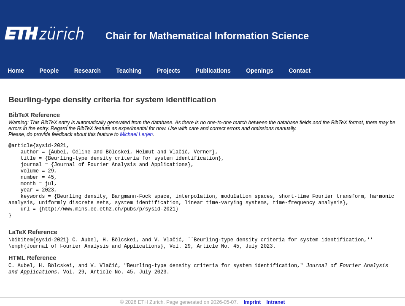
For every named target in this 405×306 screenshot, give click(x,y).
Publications (213, 70)
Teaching (128, 70)
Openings (259, 70)
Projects (168, 70)
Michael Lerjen (136, 134)
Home (16, 70)
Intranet (276, 302)
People (49, 70)
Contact (299, 70)
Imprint (252, 302)
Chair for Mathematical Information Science (207, 35)
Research (87, 70)
